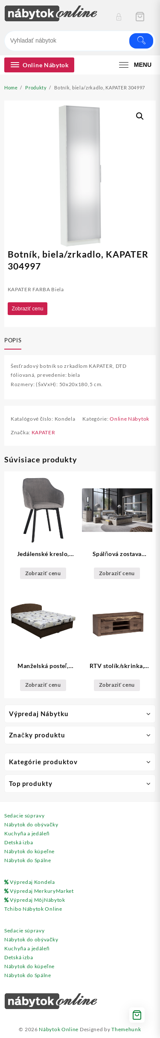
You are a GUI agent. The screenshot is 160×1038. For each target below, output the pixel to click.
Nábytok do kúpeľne (29, 851)
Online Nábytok (129, 419)
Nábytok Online (59, 1029)
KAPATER (43, 432)
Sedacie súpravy (24, 815)
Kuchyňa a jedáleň (26, 833)
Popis (12, 340)
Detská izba (18, 842)
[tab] (14, 341)
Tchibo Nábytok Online (33, 909)
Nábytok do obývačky (31, 824)
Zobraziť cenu (28, 309)
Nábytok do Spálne (27, 860)
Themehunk (126, 1029)
